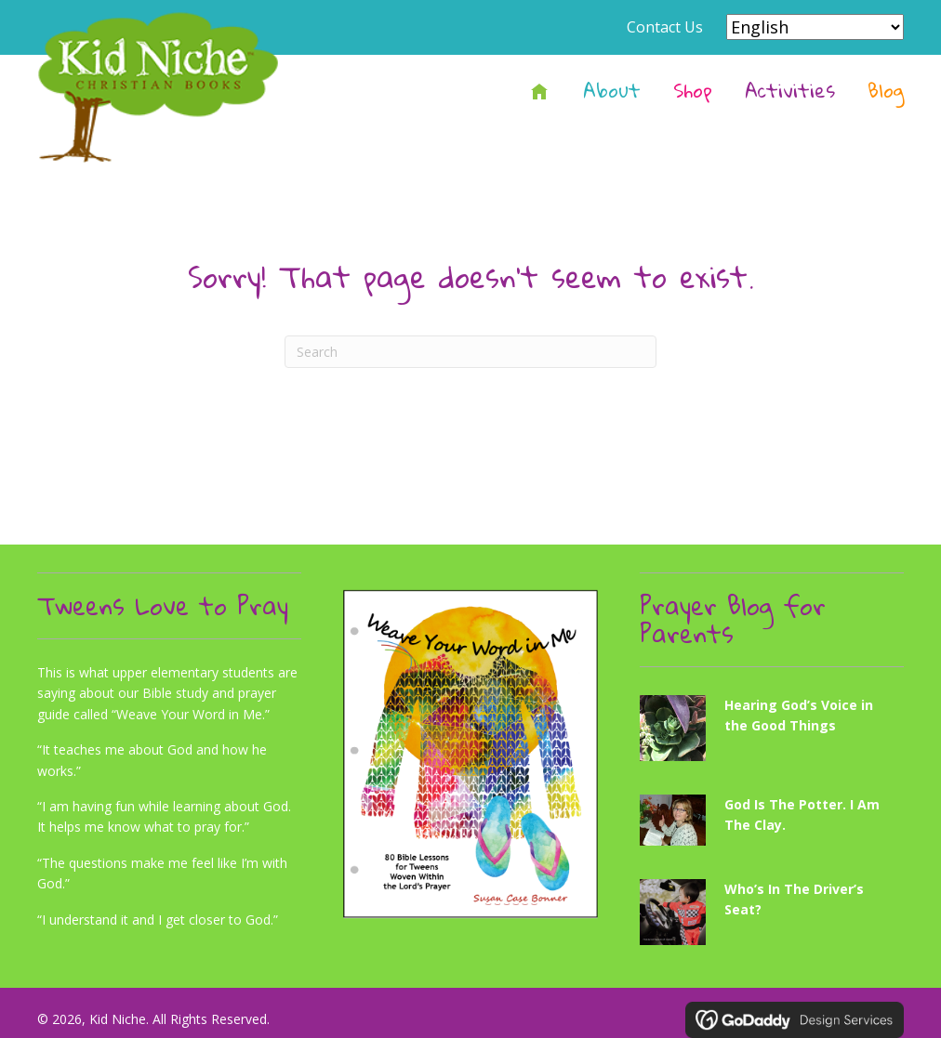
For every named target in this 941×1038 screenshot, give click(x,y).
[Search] (470, 351)
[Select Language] (815, 27)
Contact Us (665, 27)
